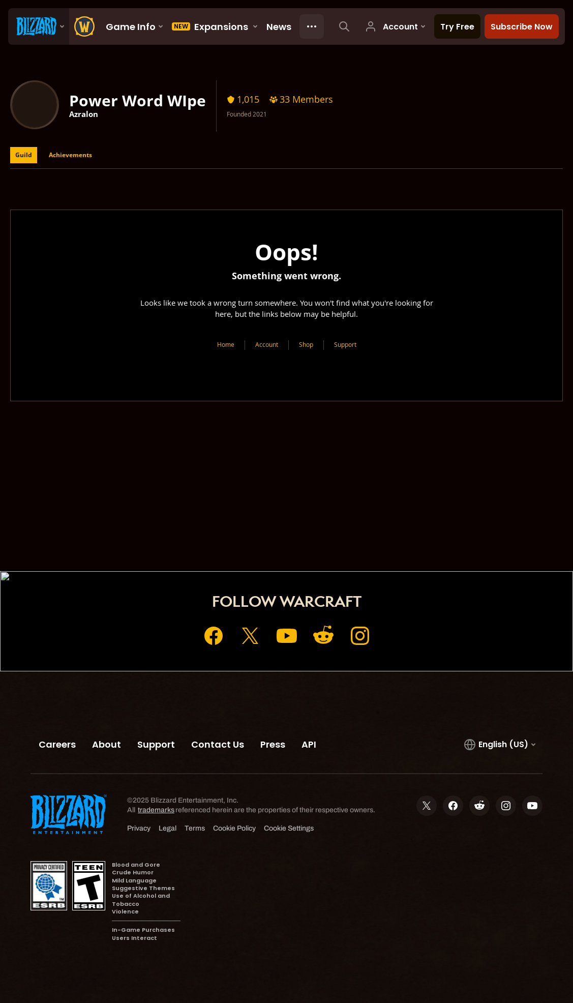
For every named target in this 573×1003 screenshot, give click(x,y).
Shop (306, 344)
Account (266, 344)
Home (225, 344)
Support (345, 344)
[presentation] (38, 26)
